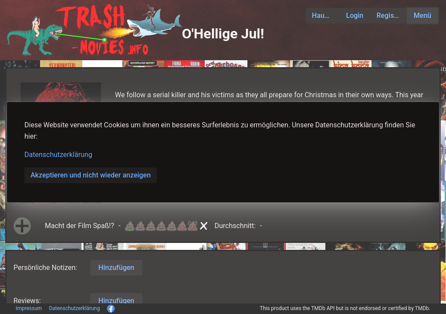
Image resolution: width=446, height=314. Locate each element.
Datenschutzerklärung (58, 154)
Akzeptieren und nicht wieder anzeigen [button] (90, 175)
